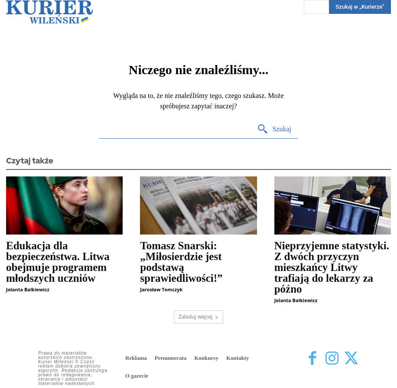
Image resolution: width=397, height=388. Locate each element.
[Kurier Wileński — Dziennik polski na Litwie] (49, 11)
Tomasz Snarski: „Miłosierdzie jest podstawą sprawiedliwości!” (181, 262)
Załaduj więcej (199, 316)
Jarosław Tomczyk (161, 289)
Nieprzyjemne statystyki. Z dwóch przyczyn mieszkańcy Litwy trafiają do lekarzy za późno (331, 267)
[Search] (274, 129)
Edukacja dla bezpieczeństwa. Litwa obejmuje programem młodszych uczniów (58, 262)
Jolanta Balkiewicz (27, 289)
